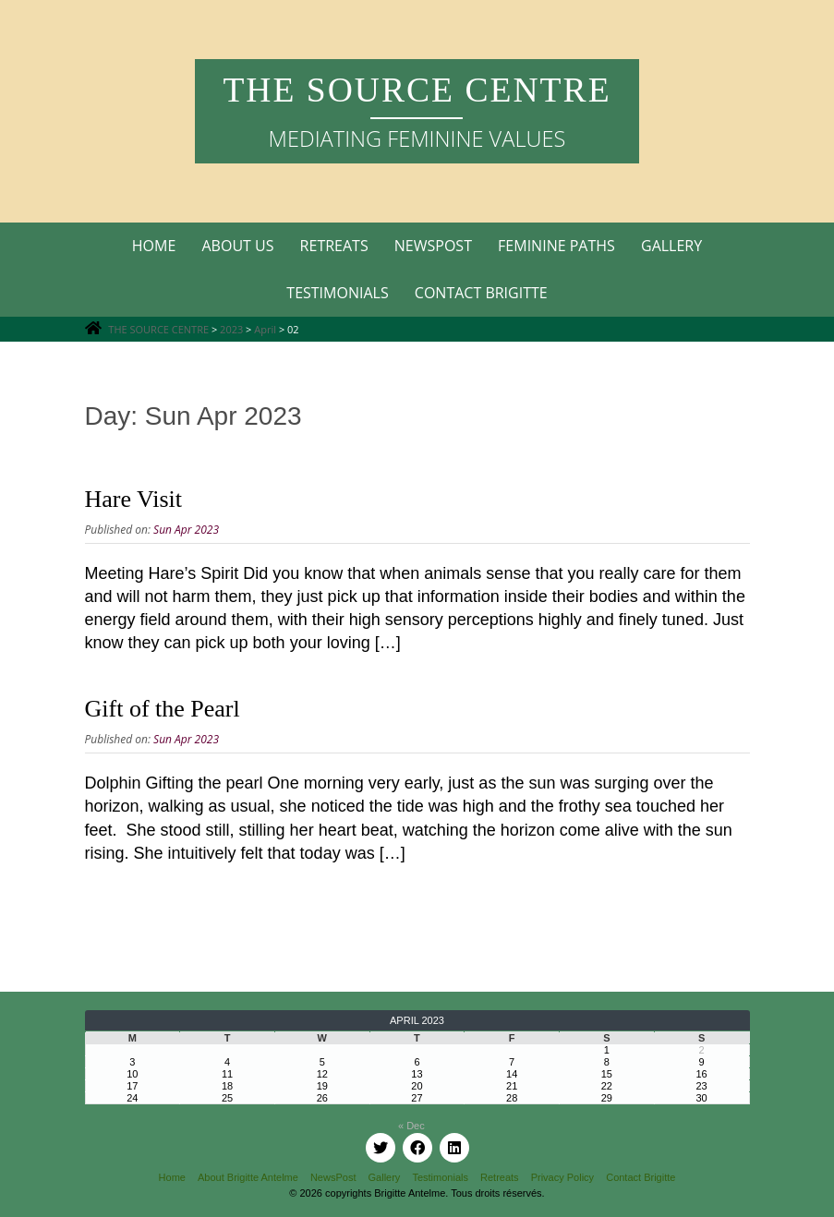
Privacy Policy (562, 1177)
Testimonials (337, 293)
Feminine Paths (556, 245)
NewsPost (333, 1177)
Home (154, 245)
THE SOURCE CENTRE (416, 90)
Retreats (334, 245)
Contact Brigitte (481, 293)
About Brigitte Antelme (248, 1177)
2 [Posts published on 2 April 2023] (702, 1049)
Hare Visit (134, 499)
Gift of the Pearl (162, 708)
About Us (237, 245)
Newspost (433, 245)
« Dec (411, 1125)
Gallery (671, 245)
